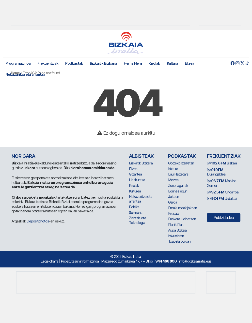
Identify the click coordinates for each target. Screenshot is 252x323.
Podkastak (74, 63)
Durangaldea (216, 172)
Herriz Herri (133, 63)
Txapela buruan (179, 241)
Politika (134, 207)
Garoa (172, 202)
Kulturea (135, 191)
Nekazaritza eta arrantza (25, 74)
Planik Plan (175, 224)
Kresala (173, 213)
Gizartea (135, 174)
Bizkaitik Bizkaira (103, 63)
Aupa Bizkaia (177, 230)
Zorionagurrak (178, 185)
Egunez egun (177, 191)
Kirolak (154, 63)
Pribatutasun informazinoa (80, 261)
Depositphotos (38, 221)
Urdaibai (221, 198)
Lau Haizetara (178, 174)
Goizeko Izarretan (181, 163)
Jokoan (173, 196)
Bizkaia (222, 163)
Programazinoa (18, 63)
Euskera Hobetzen (182, 219)
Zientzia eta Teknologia (137, 220)
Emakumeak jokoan (182, 208)
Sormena (135, 212)
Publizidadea (224, 217)
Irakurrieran (176, 236)
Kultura (172, 63)
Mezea (173, 179)
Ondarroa (222, 192)
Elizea (189, 63)
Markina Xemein (221, 183)
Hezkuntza (137, 179)
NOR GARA (23, 156)
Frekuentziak (47, 63)
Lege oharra (49, 261)
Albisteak (141, 156)
